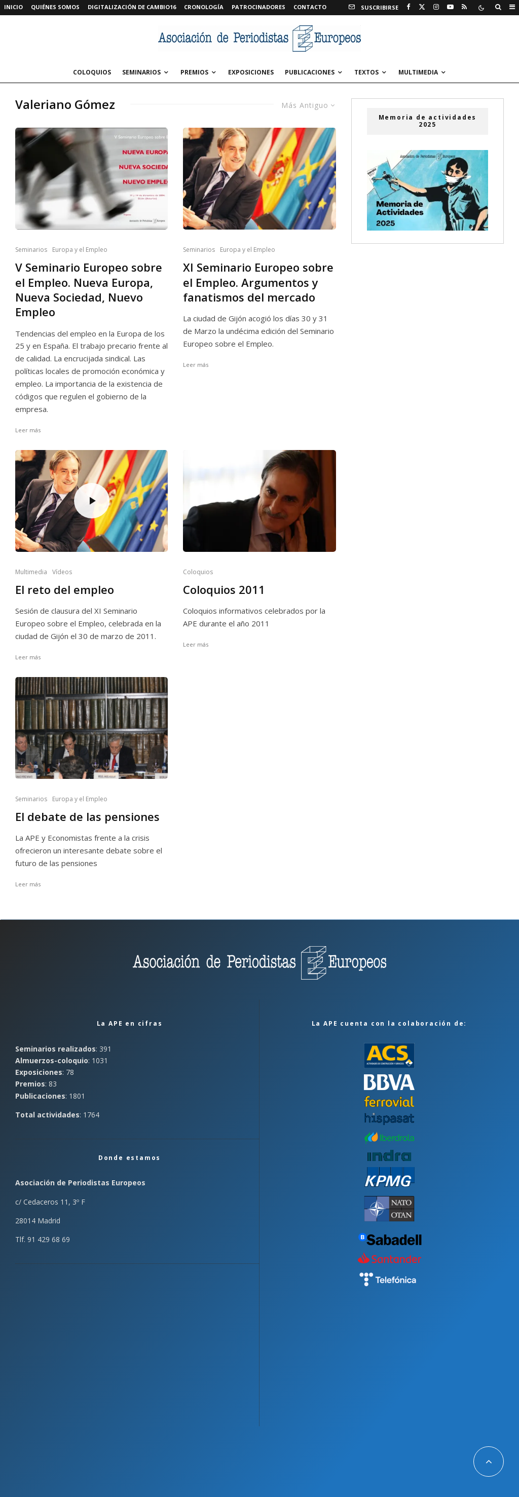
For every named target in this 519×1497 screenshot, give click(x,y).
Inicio (13, 7)
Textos (366, 72)
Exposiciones (251, 72)
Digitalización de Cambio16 (132, 7)
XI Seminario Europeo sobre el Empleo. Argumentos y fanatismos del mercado (258, 282)
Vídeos (62, 572)
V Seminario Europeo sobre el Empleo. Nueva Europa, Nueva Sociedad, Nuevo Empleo (88, 289)
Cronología (204, 7)
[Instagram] (436, 7)
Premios (194, 72)
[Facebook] (408, 7)
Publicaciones (310, 72)
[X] (422, 7)
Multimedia (418, 72)
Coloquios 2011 (224, 589)
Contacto (309, 7)
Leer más (28, 430)
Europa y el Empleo (79, 249)
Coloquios (92, 72)
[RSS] (464, 7)
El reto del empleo (64, 589)
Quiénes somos (55, 7)
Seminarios (141, 72)
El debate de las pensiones (87, 816)
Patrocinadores (258, 7)
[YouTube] (450, 7)
